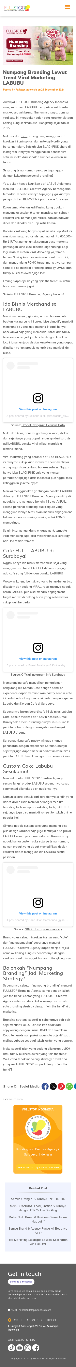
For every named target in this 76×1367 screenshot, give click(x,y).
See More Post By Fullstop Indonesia (39, 1167)
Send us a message (21, 1281)
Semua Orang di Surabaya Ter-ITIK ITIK (38, 1199)
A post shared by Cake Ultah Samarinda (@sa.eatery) (40, 920)
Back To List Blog (12, 1099)
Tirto (24, 136)
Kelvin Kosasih (48, 717)
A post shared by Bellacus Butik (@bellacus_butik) (38, 416)
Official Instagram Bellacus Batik (43, 425)
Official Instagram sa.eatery (43, 929)
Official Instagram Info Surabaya (43, 674)
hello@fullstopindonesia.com (35, 1309)
